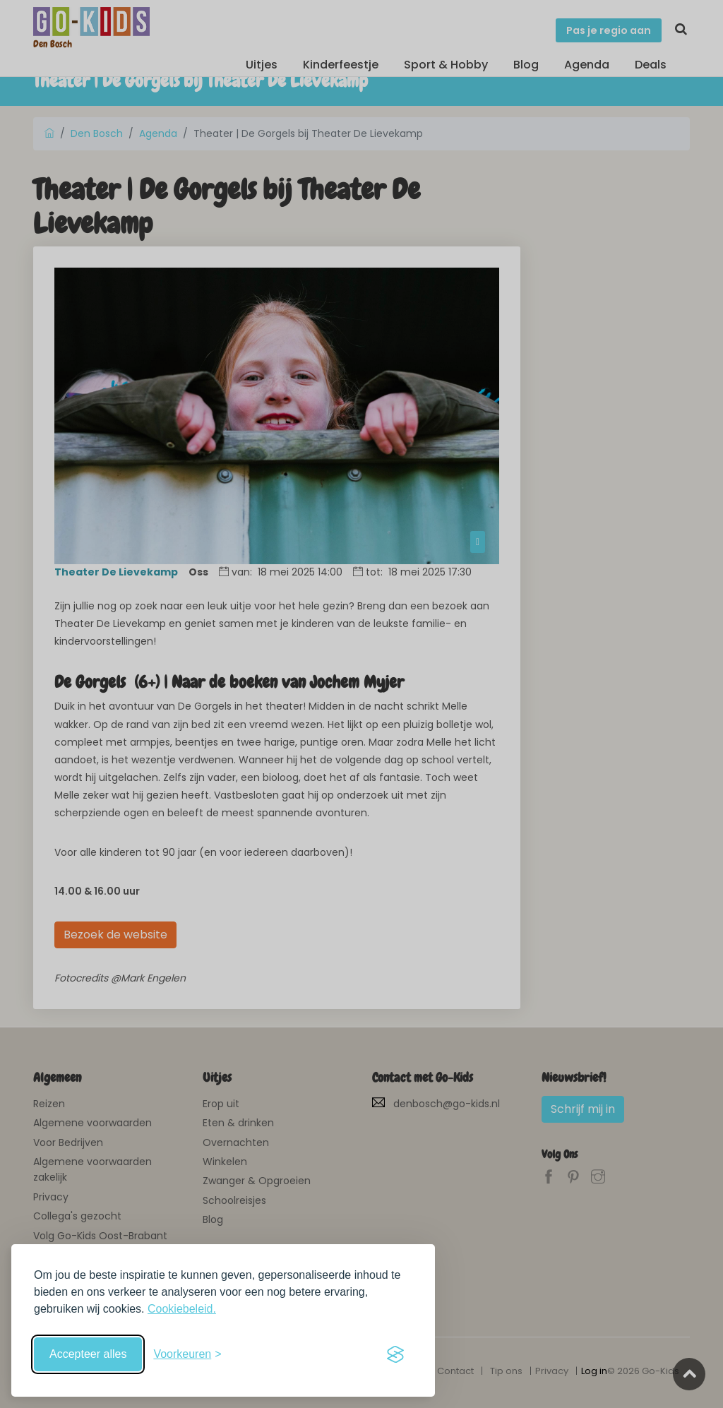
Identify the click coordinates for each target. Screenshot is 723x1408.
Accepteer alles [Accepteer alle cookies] (87, 1354)
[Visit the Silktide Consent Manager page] (395, 1354)
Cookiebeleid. (182, 1309)
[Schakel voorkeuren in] (187, 1354)
